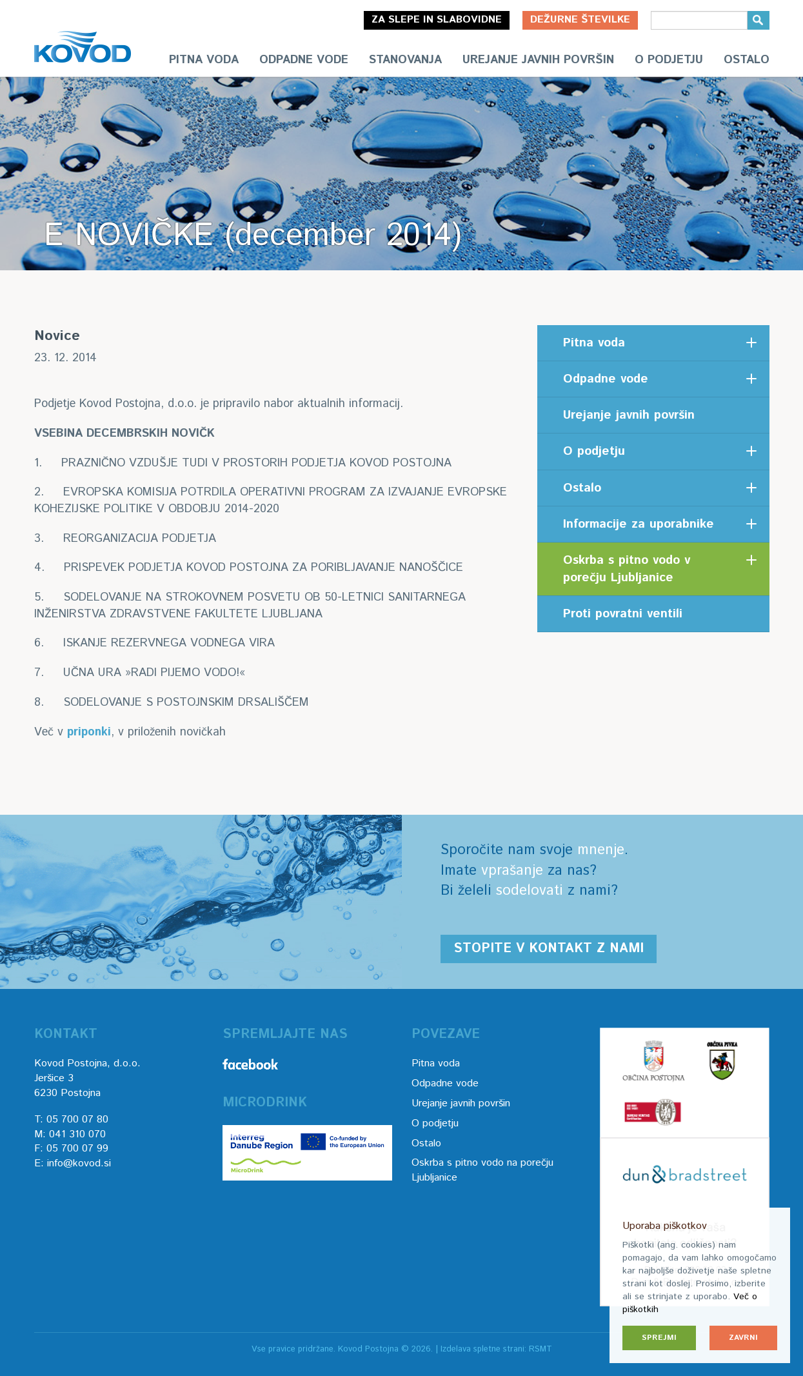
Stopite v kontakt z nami (548, 948)
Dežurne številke (580, 19)
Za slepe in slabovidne (437, 19)
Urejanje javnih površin (538, 60)
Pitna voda (204, 60)
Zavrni (743, 1337)
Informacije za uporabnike (638, 524)
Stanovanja (405, 60)
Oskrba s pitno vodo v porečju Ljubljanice (626, 569)
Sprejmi (659, 1337)
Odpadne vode (303, 60)
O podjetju (669, 60)
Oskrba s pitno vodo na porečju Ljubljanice (482, 1170)
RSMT (540, 1349)
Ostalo (746, 60)
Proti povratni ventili (622, 614)
